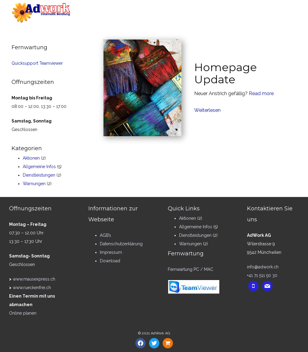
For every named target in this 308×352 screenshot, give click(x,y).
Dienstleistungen (39, 175)
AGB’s (105, 235)
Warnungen (34, 183)
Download (110, 260)
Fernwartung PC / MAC (190, 269)
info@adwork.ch (263, 266)
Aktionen (31, 158)
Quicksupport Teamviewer (37, 63)
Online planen (22, 313)
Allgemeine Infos (39, 166)
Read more (261, 93)
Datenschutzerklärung (121, 243)
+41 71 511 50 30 (262, 275)
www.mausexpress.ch (34, 279)
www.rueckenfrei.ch (32, 287)
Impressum (111, 252)
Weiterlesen (207, 110)
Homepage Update (225, 73)
